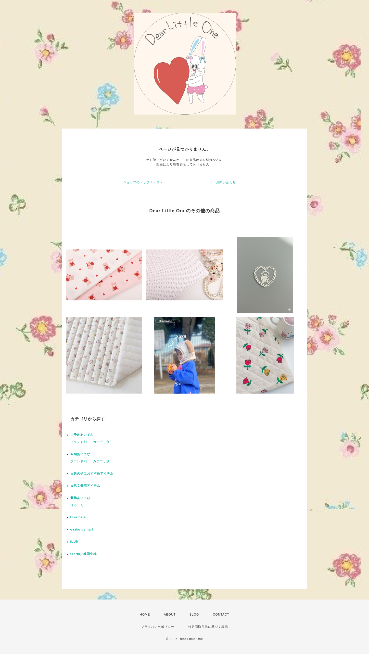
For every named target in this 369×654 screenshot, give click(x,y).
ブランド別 (78, 442)
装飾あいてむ (80, 498)
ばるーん (77, 505)
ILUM (74, 542)
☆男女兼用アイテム (85, 486)
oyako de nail (81, 529)
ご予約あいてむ (82, 435)
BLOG (194, 614)
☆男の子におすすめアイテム (91, 473)
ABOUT (169, 614)
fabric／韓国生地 (83, 554)
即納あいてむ (80, 454)
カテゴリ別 (101, 442)
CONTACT (221, 614)
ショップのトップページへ (143, 182)
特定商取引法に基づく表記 (208, 627)
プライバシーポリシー (157, 627)
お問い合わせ (226, 182)
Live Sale (78, 517)
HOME (145, 614)
